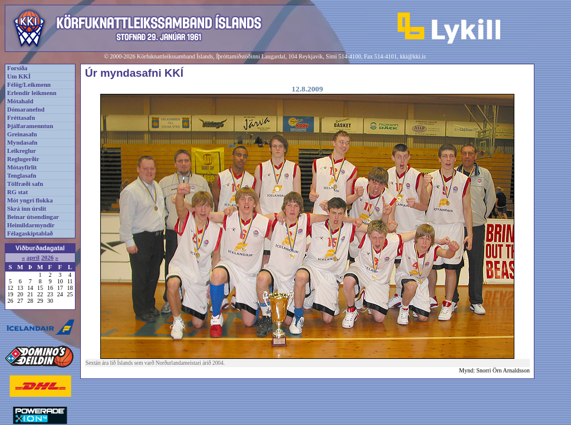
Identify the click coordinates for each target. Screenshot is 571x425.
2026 (47, 257)
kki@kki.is (413, 56)
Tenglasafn (21, 175)
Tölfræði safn (25, 184)
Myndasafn (22, 142)
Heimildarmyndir (31, 225)
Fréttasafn (21, 118)
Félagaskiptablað (30, 233)
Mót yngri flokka (30, 200)
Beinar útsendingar (33, 217)
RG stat (17, 192)
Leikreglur (21, 151)
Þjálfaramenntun (30, 126)
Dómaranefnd (25, 109)
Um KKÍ (19, 76)
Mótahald (20, 101)
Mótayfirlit (22, 167)
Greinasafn (22, 134)
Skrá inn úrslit (26, 208)
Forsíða (17, 68)
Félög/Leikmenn (29, 84)
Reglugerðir (23, 159)
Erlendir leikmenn (32, 93)
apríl (33, 257)
